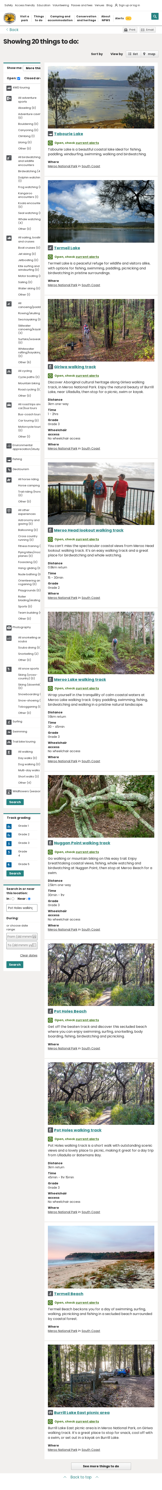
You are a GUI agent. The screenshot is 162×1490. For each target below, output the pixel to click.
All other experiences (27, 512)
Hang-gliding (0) (29, 568)
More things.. (36, 68)
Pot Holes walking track (78, 1130)
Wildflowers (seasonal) (29, 791)
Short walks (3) (28, 777)
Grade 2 (23, 834)
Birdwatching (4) (29, 171)
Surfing (17, 721)
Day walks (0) (27, 758)
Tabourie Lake (68, 133)
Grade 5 (23, 864)
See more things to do (101, 1466)
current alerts (87, 143)
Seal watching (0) (30, 213)
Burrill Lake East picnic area (82, 1412)
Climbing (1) (26, 136)
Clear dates (28, 955)
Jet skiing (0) (27, 254)
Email (150, 30)
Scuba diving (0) (29, 648)
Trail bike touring (24, 742)
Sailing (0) (25, 282)
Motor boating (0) (30, 276)
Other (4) (24, 783)
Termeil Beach (68, 1293)
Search (15, 802)
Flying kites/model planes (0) (30, 554)
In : (8, 899)
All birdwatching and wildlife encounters (29, 161)
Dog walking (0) (29, 764)
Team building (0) (30, 613)
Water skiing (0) (29, 288)
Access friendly (25, 5)
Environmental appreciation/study (26, 447)
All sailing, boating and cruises (30, 239)
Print (132, 30)
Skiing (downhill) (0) (29, 686)
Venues (99, 5)
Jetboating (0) (28, 260)
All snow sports (28, 669)
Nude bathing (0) (30, 574)
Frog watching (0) (30, 187)
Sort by (97, 54)
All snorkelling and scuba (30, 639)
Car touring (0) (28, 421)
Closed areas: (37, 78)
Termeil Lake (67, 248)
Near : (22, 899)
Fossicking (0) (27, 562)
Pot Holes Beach (70, 1011)
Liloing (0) (25, 142)
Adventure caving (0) (30, 116)
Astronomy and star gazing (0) (32, 522)
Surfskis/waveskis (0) (30, 341)
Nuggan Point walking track (82, 843)
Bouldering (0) (28, 124)
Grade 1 (23, 826)
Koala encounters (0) (30, 205)
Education (43, 5)
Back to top (81, 1477)
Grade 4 (22, 853)
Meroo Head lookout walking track (89, 530)
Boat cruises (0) (29, 248)
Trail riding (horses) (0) (31, 493)
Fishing (17, 459)
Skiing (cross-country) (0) (27, 676)
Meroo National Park (62, 166)
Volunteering (61, 5)
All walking (25, 752)
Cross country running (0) (27, 538)
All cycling (25, 371)
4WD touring (21, 88)
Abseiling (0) (27, 108)
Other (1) (24, 295)
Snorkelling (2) (28, 654)
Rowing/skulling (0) (31, 313)
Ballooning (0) (28, 530)
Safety (8, 5)
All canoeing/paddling (32, 305)
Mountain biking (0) (31, 383)
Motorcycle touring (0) (31, 428)
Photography (22, 627)
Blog (109, 5)
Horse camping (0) (31, 485)
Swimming (20, 732)
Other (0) (24, 149)
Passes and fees (82, 5)
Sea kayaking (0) (30, 319)
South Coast (91, 166)
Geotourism (21, 469)
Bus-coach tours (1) (31, 414)
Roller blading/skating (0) (31, 598)
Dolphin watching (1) (30, 179)
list (135, 54)
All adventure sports (27, 100)
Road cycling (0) (29, 390)
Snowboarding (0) (31, 694)
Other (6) (24, 362)
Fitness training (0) (31, 546)
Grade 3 (23, 843)
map (151, 54)
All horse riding (28, 479)
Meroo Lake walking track (80, 679)
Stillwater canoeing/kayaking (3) (32, 329)
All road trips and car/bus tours (30, 406)
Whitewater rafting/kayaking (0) (29, 352)
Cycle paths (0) (29, 377)
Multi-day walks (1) (31, 770)
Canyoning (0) (28, 130)
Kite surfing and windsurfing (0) (29, 268)
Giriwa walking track (75, 366)
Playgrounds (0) (29, 590)
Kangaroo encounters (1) (28, 195)
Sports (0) (25, 606)
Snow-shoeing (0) (31, 700)
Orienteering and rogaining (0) (30, 582)
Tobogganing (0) (30, 707)
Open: (13, 78)
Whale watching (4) (29, 221)
